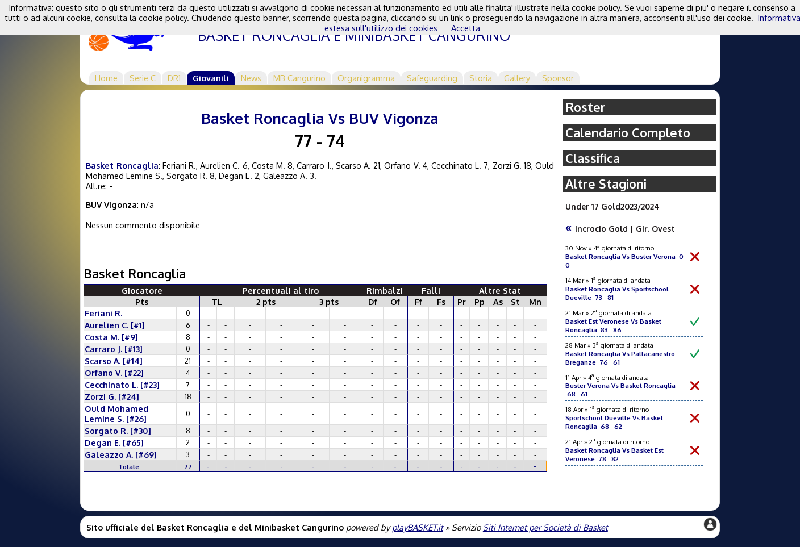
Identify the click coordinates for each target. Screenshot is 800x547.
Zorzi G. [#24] (112, 396)
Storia (480, 78)
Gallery (517, 78)
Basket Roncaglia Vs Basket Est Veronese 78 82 (614, 454)
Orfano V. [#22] (114, 373)
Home (106, 78)
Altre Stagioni (606, 183)
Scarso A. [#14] (114, 361)
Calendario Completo (627, 132)
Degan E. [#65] (114, 442)
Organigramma (366, 78)
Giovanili (211, 78)
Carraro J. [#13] (114, 349)
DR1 (174, 78)
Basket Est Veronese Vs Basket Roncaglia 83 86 (613, 325)
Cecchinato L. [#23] (122, 384)
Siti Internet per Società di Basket (545, 527)
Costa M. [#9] (111, 337)
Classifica (592, 158)
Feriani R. (103, 313)
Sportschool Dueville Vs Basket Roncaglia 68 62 (614, 422)
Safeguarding (432, 78)
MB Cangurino (299, 78)
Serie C (143, 78)
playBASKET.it (417, 527)
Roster (585, 107)
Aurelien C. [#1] (115, 325)
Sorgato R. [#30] (118, 430)
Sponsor (558, 78)
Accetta (465, 28)
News (251, 78)
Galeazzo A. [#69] (121, 454)
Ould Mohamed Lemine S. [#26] (116, 413)
